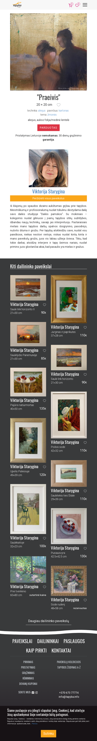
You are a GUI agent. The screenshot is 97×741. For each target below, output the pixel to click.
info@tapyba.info (69, 696)
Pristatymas (28, 667)
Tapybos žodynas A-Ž (69, 667)
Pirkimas (28, 662)
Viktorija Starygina (48, 191)
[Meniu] (85, 4)
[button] (58, 104)
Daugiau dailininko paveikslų (48, 621)
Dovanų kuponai (28, 684)
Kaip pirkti (36, 650)
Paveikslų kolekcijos (69, 662)
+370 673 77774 (68, 692)
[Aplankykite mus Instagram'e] (36, 692)
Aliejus (41, 110)
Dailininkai (48, 640)
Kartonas (64, 110)
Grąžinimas (28, 673)
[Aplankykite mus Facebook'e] (33, 692)
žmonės (52, 114)
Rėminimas (28, 678)
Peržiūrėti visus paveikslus (48, 198)
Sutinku (48, 733)
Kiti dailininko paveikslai (31, 266)
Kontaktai (61, 650)
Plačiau (35, 724)
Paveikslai (22, 640)
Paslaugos (74, 640)
